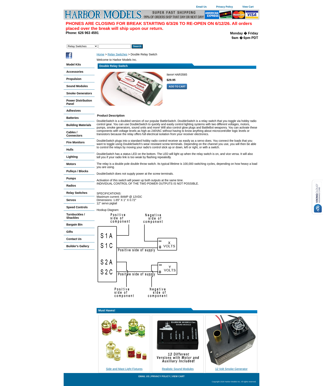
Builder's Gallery (77, 246)
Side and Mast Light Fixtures (124, 369)
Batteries (72, 117)
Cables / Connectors (74, 134)
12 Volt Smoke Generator (231, 369)
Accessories (74, 71)
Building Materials (78, 125)
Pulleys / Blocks (77, 171)
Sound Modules (77, 86)
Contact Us (74, 239)
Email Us (201, 6)
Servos (71, 200)
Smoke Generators (79, 93)
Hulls (69, 149)
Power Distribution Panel (79, 102)
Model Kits (73, 64)
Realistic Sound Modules (178, 369)
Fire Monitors (75, 142)
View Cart (248, 6)
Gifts (69, 231)
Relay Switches (117, 54)
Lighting (72, 156)
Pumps (71, 178)
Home (100, 54)
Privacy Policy (224, 6)
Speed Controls (77, 207)
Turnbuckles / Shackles (75, 216)
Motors (71, 164)
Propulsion (73, 79)
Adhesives (73, 110)
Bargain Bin (74, 224)
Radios (71, 185)
